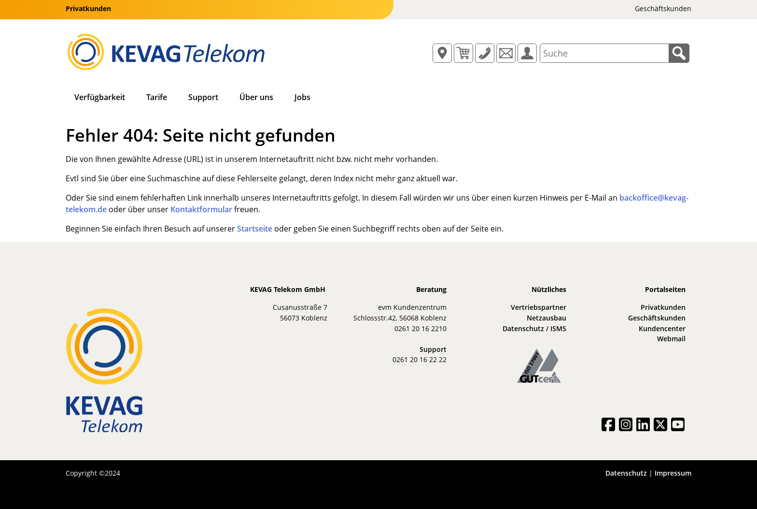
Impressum (673, 473)
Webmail (671, 338)
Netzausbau (546, 317)
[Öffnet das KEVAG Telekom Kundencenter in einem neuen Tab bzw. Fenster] (527, 53)
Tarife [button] (156, 97)
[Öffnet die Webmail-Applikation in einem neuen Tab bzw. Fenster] (506, 53)
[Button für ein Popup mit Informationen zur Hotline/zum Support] (484, 53)
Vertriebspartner (538, 307)
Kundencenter (662, 328)
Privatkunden (663, 307)
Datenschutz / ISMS (534, 328)
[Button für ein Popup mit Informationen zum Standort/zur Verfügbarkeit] (442, 53)
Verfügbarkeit (99, 97)
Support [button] (203, 97)
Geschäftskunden (657, 317)
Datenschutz (626, 473)
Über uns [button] (256, 97)
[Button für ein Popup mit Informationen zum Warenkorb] (463, 53)
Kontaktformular (201, 209)
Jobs (302, 97)
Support (433, 349)
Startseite (254, 228)
